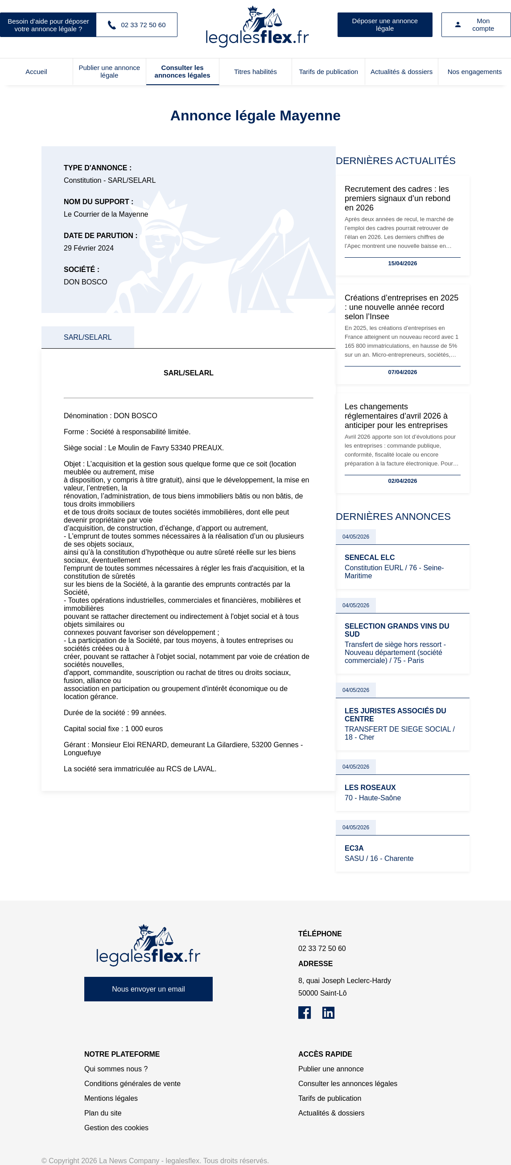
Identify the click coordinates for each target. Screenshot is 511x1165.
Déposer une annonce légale (385, 24)
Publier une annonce (331, 1069)
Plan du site (103, 1113)
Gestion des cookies (116, 1128)
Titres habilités (255, 71)
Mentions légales (111, 1098)
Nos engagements (475, 71)
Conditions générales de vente (132, 1083)
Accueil (36, 71)
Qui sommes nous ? (116, 1069)
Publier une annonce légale (109, 71)
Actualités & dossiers (402, 71)
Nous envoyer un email (148, 989)
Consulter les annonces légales (182, 71)
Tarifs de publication (329, 71)
